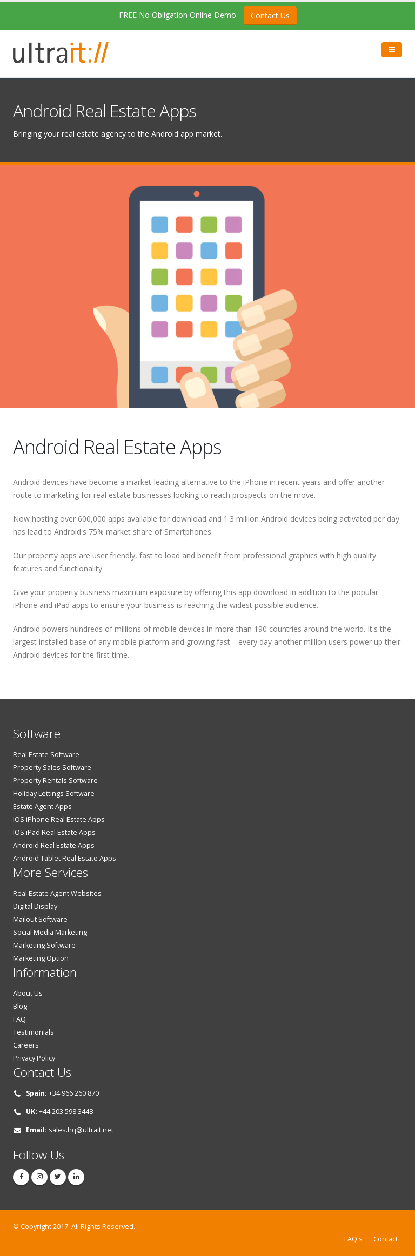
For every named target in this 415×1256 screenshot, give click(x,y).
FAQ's (353, 1239)
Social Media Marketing (50, 932)
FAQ (19, 1019)
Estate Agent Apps (42, 806)
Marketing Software (44, 945)
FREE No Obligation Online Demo (208, 15)
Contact (385, 1239)
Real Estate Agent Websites (57, 893)
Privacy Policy (34, 1058)
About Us (28, 993)
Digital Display (35, 906)
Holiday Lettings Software (54, 793)
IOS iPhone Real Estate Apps (59, 819)
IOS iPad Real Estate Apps (54, 832)
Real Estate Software (46, 754)
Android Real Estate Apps (54, 845)
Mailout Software (40, 919)
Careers (26, 1045)
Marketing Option (41, 958)
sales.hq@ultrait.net (81, 1130)
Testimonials (33, 1032)
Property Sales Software (52, 767)
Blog (20, 1006)
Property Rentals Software (55, 780)
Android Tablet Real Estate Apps (64, 858)
